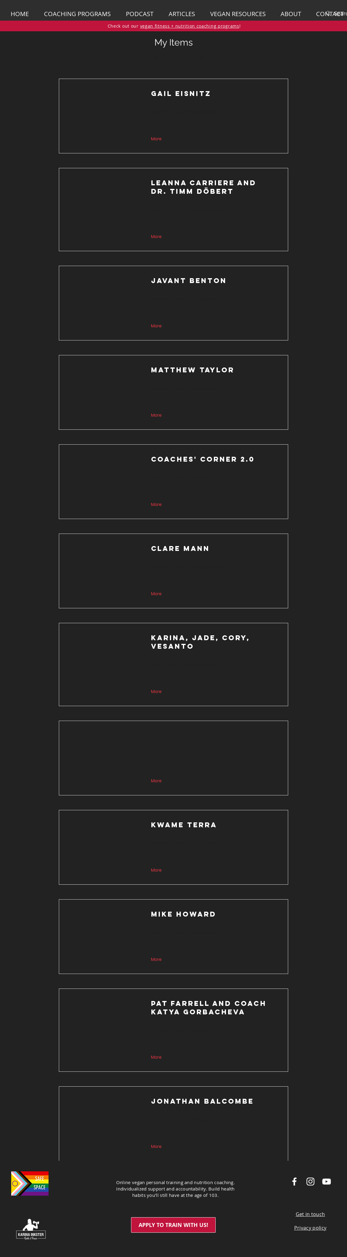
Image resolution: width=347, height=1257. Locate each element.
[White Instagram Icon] (310, 1181)
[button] (294, 14)
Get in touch (310, 1214)
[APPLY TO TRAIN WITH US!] (173, 1225)
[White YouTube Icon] (326, 1181)
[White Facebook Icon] (294, 1181)
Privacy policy (310, 1228)
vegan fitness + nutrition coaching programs (189, 26)
